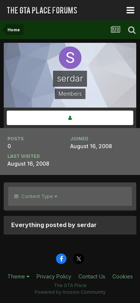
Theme (18, 276)
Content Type (35, 196)
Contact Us (91, 276)
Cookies (122, 276)
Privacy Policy (54, 276)
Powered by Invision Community (70, 292)
